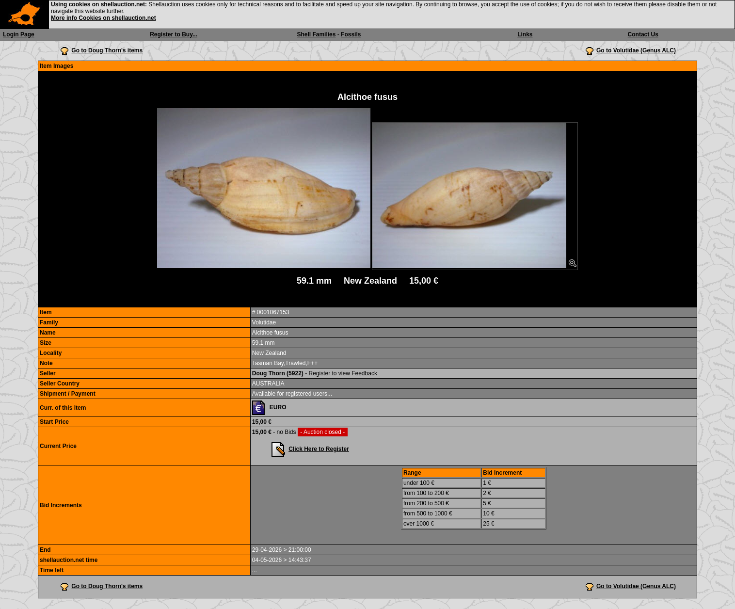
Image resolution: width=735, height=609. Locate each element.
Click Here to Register (318, 449)
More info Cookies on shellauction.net (103, 18)
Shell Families (316, 34)
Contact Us (643, 34)
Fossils (351, 34)
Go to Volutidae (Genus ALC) (636, 50)
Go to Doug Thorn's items (107, 50)
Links (524, 34)
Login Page (18, 34)
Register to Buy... (173, 34)
